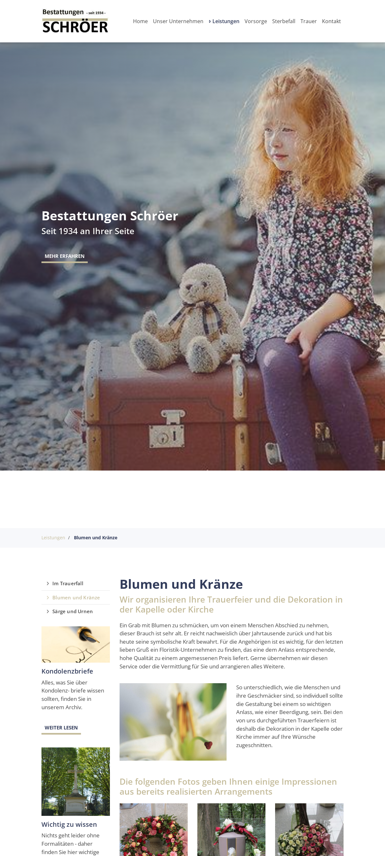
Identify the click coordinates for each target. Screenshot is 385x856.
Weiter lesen (61, 727)
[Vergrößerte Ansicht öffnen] (173, 722)
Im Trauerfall (67, 583)
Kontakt (331, 21)
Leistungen (225, 21)
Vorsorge (256, 21)
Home (140, 21)
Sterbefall (283, 21)
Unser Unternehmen (178, 21)
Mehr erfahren (65, 256)
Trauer (308, 21)
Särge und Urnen (72, 611)
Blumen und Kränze (95, 537)
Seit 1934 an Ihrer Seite (87, 231)
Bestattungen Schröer (109, 215)
